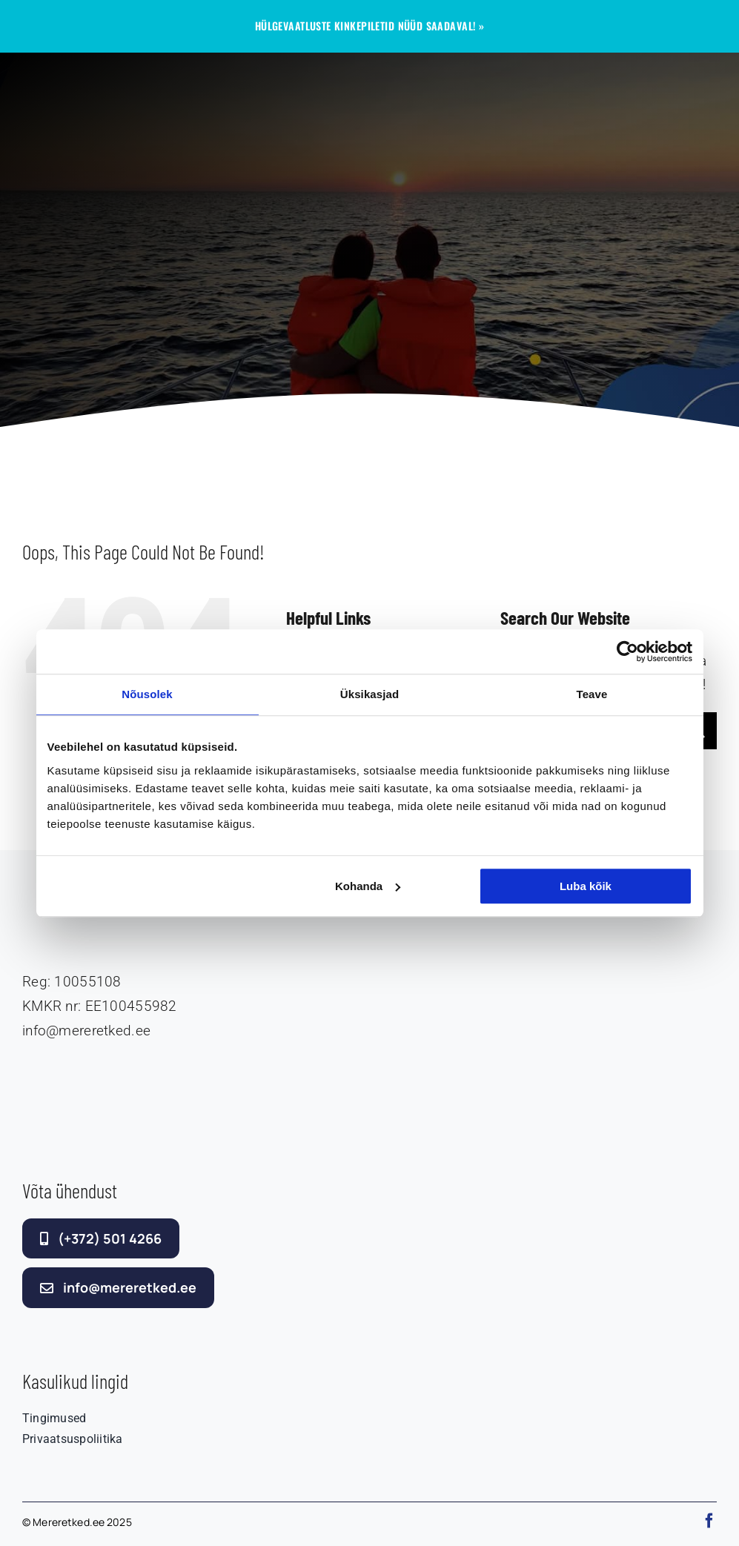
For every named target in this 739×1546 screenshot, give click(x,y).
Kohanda (367, 886)
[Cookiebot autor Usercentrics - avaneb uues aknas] (627, 651)
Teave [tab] (592, 694)
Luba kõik (586, 886)
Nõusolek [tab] (147, 694)
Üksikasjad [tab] (369, 694)
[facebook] (709, 1520)
